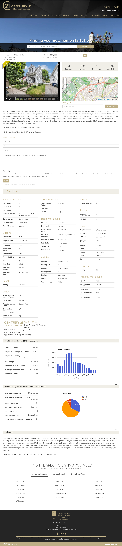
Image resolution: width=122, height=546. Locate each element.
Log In (115, 7)
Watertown (59, 497)
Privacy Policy (44, 176)
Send (6, 181)
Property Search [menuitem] (32, 15)
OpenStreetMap (107, 99)
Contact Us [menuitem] (115, 15)
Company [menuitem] (85, 15)
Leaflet (99, 99)
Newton (98, 489)
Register (107, 7)
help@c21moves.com (61, 525)
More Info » (28, 327)
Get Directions (111, 106)
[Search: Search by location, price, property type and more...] (52, 46)
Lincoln (58, 489)
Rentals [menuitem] (75, 15)
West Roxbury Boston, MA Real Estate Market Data (25, 387)
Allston (97, 481)
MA (20, 454)
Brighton (19, 481)
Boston (33, 454)
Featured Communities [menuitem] (99, 15)
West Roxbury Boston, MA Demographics (21, 341)
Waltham (19, 497)
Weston (58, 481)
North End (19, 493)
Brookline (19, 489)
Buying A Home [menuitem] (47, 15)
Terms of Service (30, 184)
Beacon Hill (59, 485)
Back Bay (19, 485)
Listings (13, 454)
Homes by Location (39, 474)
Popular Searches (59, 474)
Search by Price (78, 474)
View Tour (61, 250)
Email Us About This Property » (35, 325)
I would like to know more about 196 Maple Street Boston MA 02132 (61, 161)
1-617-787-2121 (14, 332)
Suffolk (25, 454)
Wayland (98, 497)
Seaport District (58, 493)
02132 (40, 454)
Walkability (9, 432)
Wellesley (19, 501)
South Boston (98, 493)
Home (6, 454)
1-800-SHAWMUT (109, 10)
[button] (85, 46)
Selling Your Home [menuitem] (63, 15)
